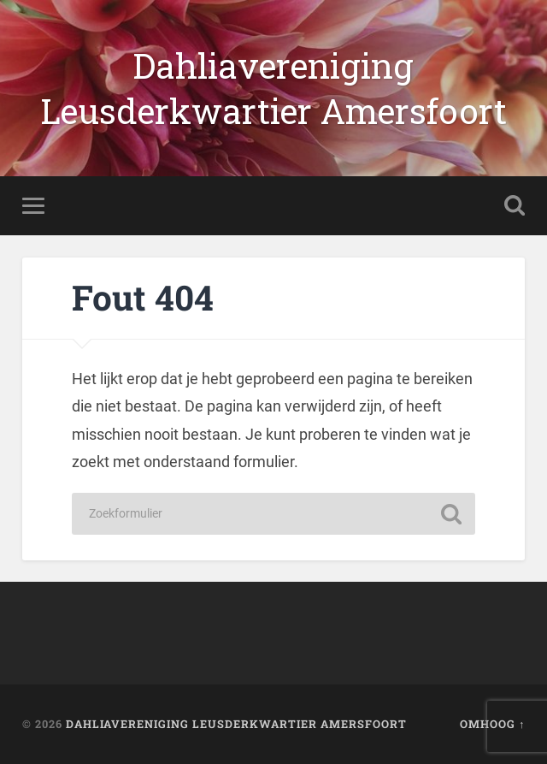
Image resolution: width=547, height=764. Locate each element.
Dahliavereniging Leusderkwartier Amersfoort (273, 88)
